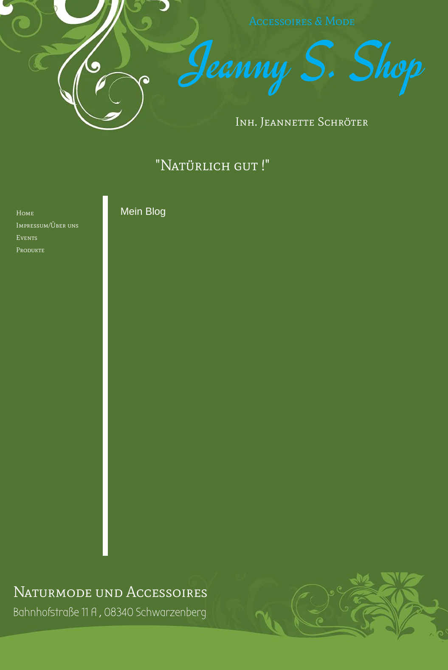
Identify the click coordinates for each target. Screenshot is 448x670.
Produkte (30, 250)
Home (25, 213)
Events (26, 238)
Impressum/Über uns (47, 225)
